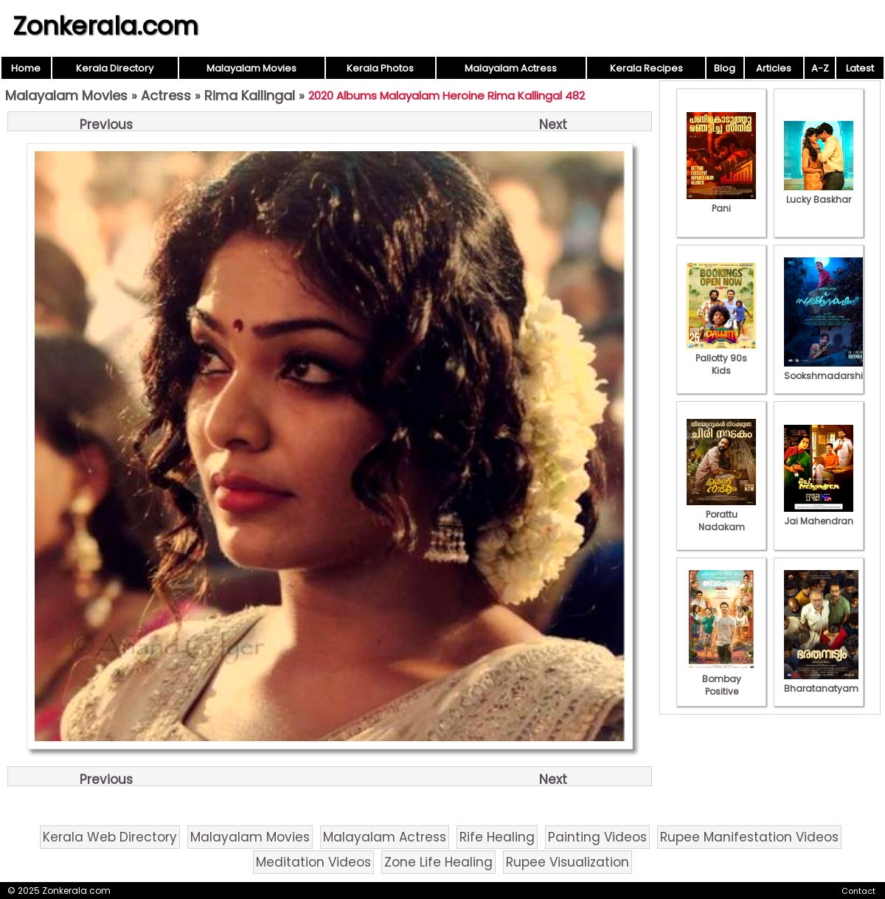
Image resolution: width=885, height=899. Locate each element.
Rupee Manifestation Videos (749, 837)
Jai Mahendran (818, 514)
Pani (721, 202)
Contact (858, 891)
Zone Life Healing (438, 862)
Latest (860, 68)
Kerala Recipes (646, 68)
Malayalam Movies (251, 68)
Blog (724, 68)
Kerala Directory (114, 68)
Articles (773, 68)
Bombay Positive (721, 679)
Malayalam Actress (511, 68)
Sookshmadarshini (827, 369)
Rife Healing (497, 837)
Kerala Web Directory (110, 837)
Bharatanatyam (821, 682)
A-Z (820, 68)
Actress (166, 95)
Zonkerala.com (105, 26)
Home (26, 68)
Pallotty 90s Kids (721, 358)
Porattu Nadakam (721, 514)
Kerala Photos (380, 68)
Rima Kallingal (249, 95)
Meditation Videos (313, 862)
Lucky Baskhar (818, 193)
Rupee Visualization (567, 862)
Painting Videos (597, 837)
